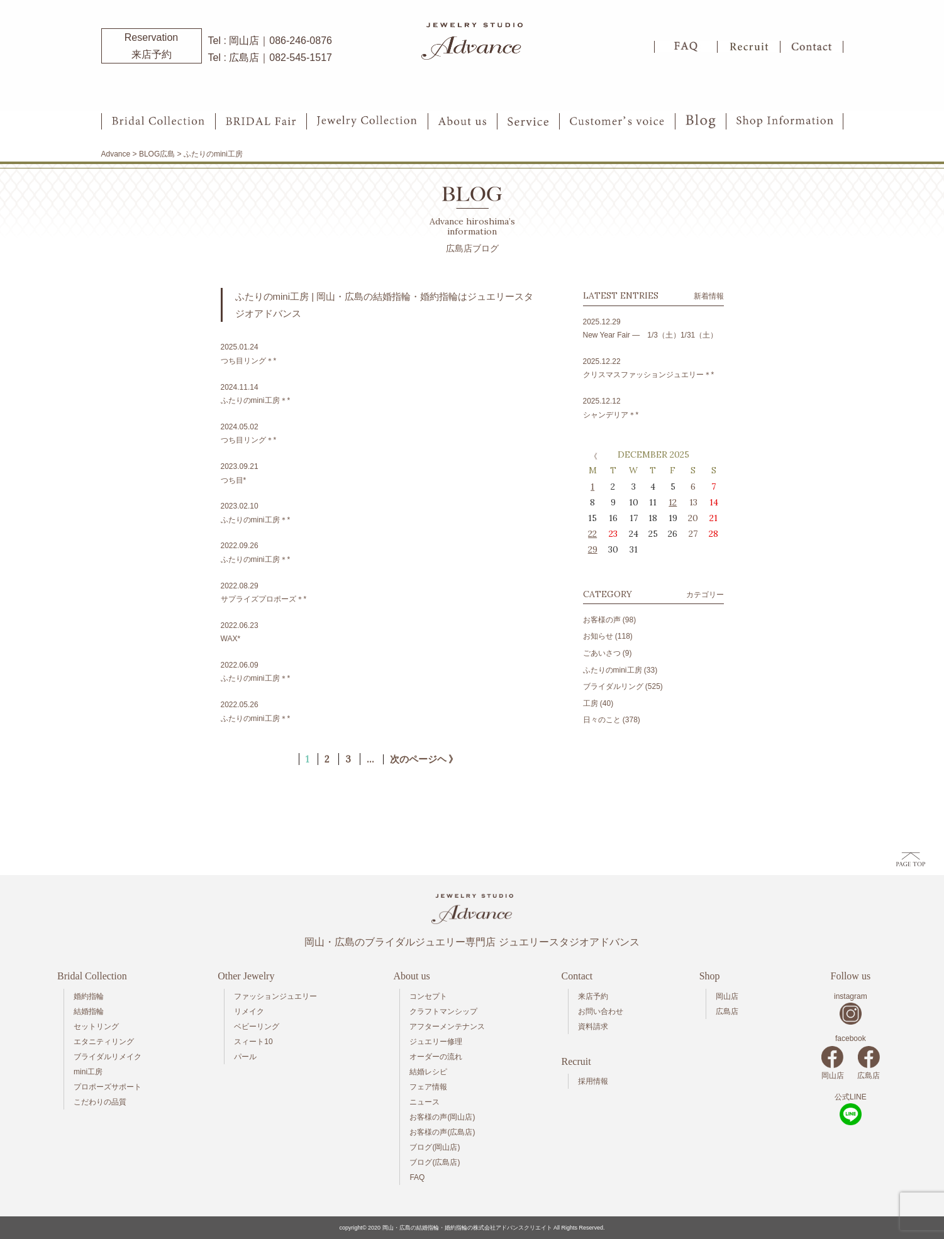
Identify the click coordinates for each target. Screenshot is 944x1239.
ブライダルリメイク (108, 1056)
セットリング (96, 1026)
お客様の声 (602, 619)
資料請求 (593, 1026)
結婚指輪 (89, 1011)
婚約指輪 (89, 996)
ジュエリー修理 (435, 1041)
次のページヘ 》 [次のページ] (424, 759)
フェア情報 (428, 1086)
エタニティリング (104, 1041)
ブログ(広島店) (434, 1162)
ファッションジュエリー (275, 996)
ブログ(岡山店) (434, 1147)
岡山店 (727, 996)
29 (592, 549)
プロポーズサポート (108, 1086)
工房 (590, 703)
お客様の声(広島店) (442, 1132)
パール (245, 1056)
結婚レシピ (428, 1071)
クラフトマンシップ (443, 1011)
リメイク (249, 1011)
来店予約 (593, 996)
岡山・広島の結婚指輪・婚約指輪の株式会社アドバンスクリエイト (467, 1228)
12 (673, 502)
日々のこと (602, 719)
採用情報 (593, 1081)
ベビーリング (256, 1026)
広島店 (727, 1011)
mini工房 (88, 1071)
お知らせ (598, 636)
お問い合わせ (600, 1011)
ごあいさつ (602, 653)
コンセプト (428, 996)
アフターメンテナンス (447, 1026)
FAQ (417, 1177)
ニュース (424, 1102)
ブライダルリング (613, 686)
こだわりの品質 (100, 1102)
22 (592, 533)
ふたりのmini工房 (612, 670)
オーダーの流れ (435, 1056)
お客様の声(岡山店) (442, 1117)
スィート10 (253, 1041)
